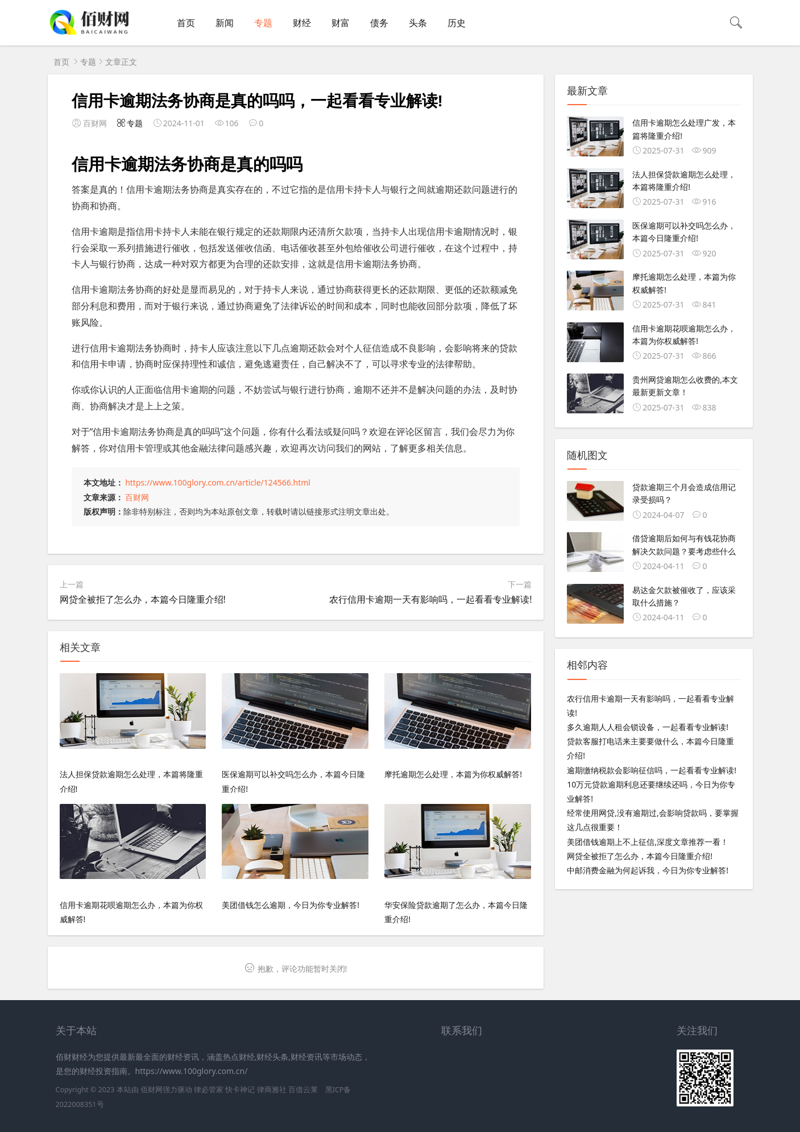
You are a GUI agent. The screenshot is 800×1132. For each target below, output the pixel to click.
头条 (418, 22)
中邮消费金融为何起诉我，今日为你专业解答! (647, 870)
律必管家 (208, 1089)
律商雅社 (272, 1089)
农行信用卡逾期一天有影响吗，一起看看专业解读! (430, 599)
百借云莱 (303, 1089)
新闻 (224, 22)
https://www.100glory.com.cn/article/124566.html (217, 482)
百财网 (137, 497)
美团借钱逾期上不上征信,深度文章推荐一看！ (647, 841)
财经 (302, 22)
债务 (379, 22)
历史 (456, 22)
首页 (186, 22)
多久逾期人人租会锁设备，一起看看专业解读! (647, 727)
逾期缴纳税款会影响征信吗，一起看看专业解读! (651, 770)
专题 (263, 22)
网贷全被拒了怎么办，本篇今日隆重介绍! (143, 599)
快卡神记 (240, 1089)
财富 (340, 22)
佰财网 (151, 1089)
